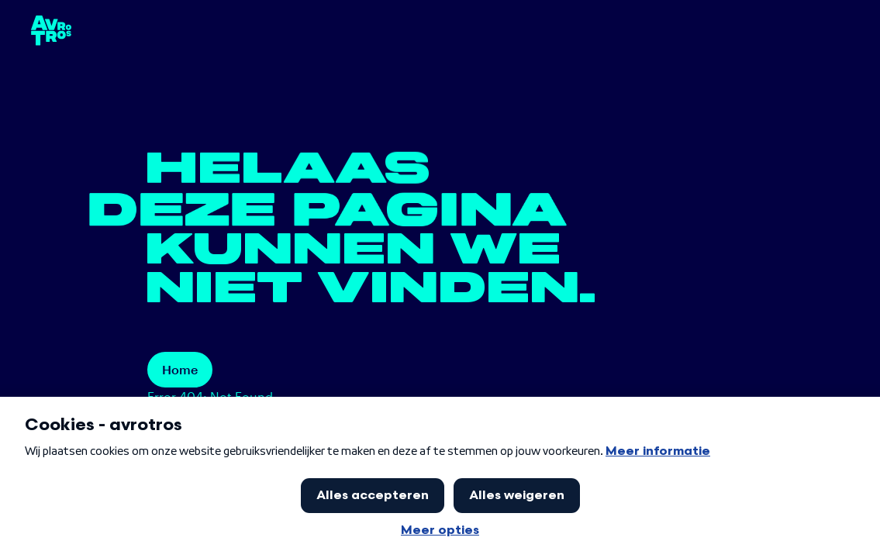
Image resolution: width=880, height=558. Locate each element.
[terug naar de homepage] (51, 31)
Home (180, 369)
